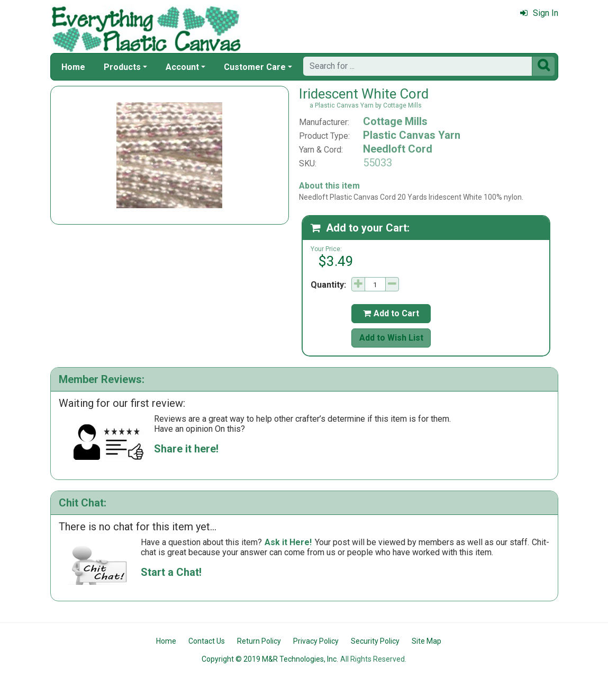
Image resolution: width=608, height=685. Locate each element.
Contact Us (206, 641)
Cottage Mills (395, 121)
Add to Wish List (391, 338)
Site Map (426, 641)
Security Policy (375, 641)
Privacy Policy (316, 641)
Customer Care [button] (255, 67)
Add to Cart (391, 313)
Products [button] (122, 67)
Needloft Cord (397, 149)
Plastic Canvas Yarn (411, 135)
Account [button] (182, 67)
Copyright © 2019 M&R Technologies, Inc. (270, 659)
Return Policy (259, 641)
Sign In (539, 13)
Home (73, 67)
